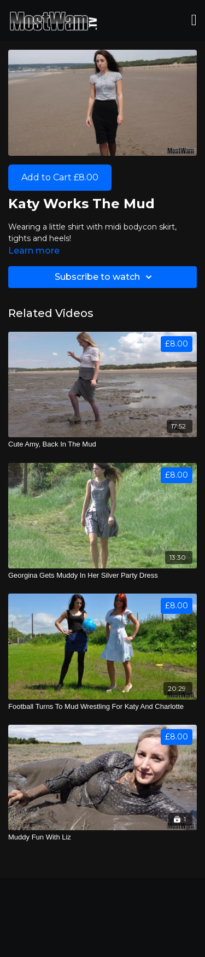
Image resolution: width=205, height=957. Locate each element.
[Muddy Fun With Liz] (102, 837)
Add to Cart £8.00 (59, 177)
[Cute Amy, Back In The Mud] (102, 444)
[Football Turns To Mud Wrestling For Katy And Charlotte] (102, 706)
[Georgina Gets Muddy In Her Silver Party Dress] (102, 575)
